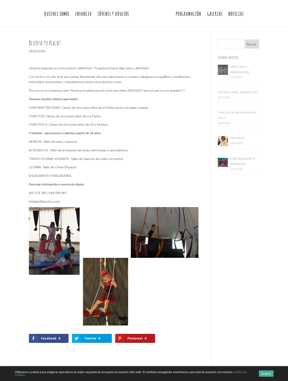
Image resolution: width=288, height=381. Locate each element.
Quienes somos (56, 14)
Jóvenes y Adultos (113, 14)
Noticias (236, 14)
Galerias (215, 14)
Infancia (83, 14)
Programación (188, 14)
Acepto (266, 373)
